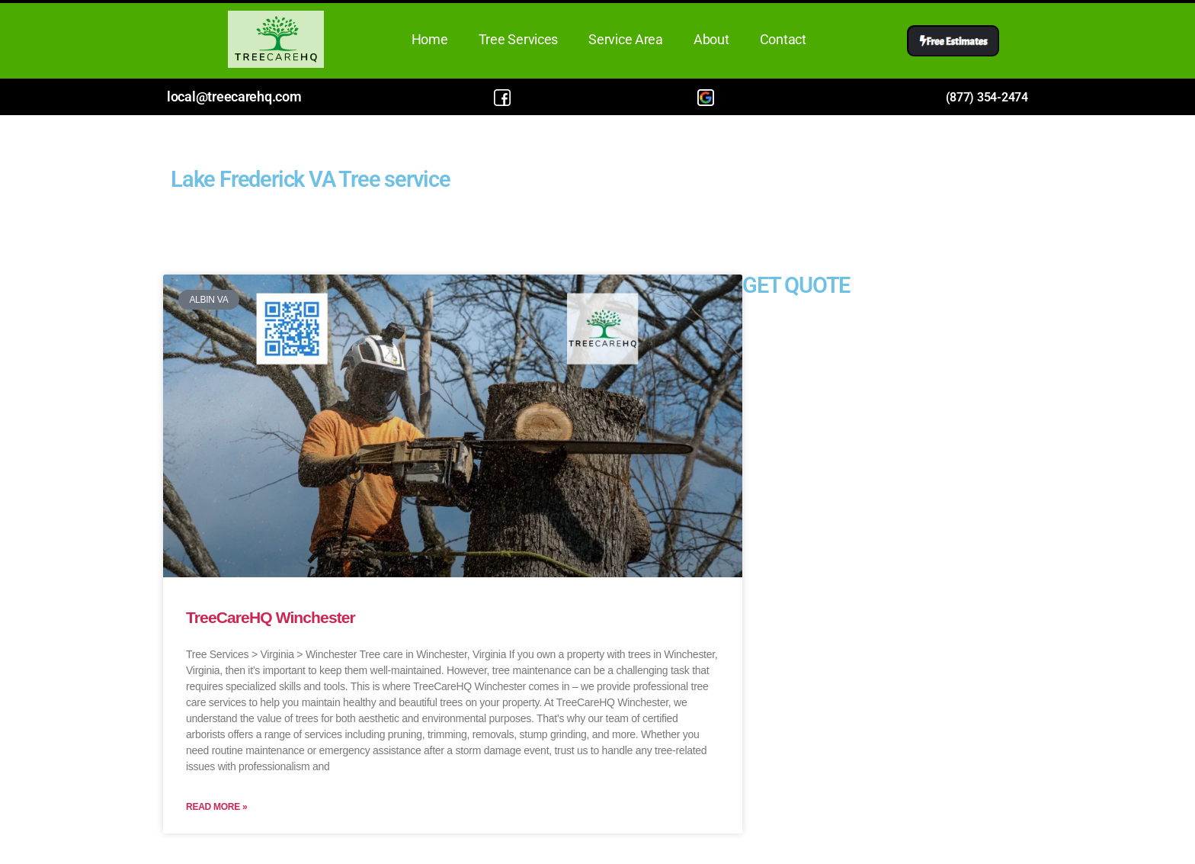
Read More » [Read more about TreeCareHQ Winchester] (216, 806)
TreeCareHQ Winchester (270, 617)
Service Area (625, 39)
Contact (783, 39)
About (711, 39)
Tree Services (519, 39)
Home (430, 39)
